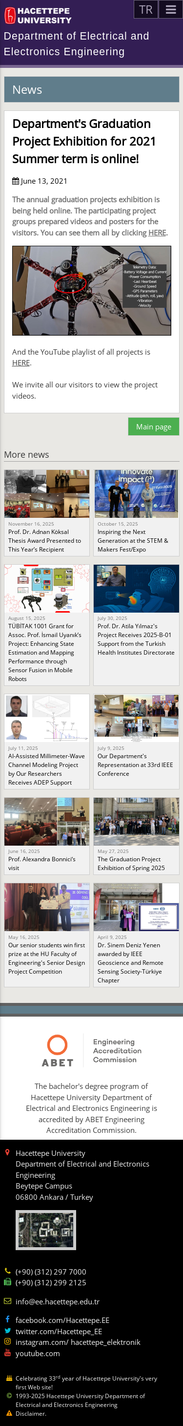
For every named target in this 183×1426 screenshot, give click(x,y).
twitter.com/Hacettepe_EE (59, 1331)
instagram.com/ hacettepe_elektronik (78, 1342)
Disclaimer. (31, 1413)
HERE (157, 232)
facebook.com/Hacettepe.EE (62, 1320)
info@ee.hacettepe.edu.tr (58, 1301)
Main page (153, 426)
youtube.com (38, 1353)
